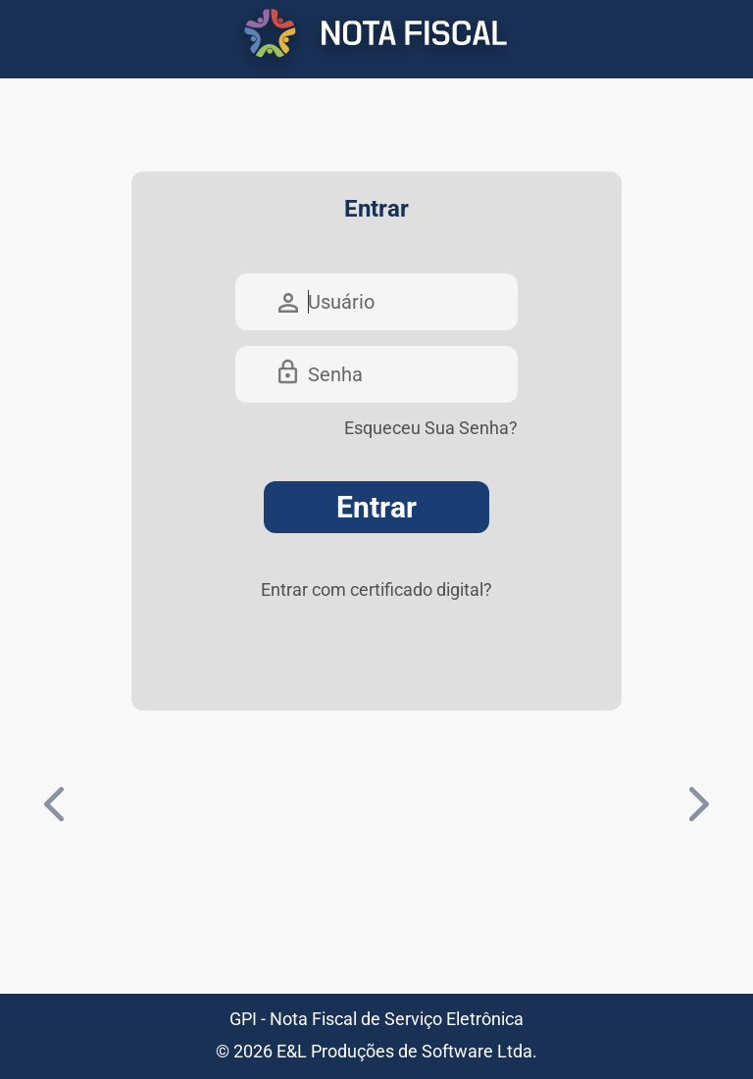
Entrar (376, 507)
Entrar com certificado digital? (376, 589)
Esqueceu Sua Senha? (431, 427)
